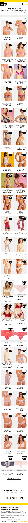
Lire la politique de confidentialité (7, 517)
